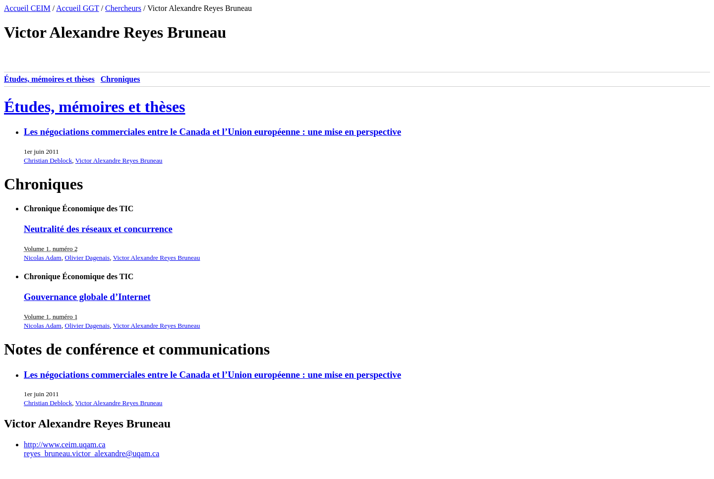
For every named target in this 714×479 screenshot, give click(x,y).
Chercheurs (123, 8)
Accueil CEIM (27, 8)
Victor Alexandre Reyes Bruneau (119, 160)
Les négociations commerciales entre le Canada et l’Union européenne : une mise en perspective (212, 131)
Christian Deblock (48, 160)
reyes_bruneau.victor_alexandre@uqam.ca (91, 453)
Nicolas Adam (42, 257)
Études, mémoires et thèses (49, 79)
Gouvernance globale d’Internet (87, 297)
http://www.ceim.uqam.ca (65, 444)
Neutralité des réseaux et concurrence (98, 229)
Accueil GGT (77, 8)
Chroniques (120, 79)
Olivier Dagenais (87, 257)
